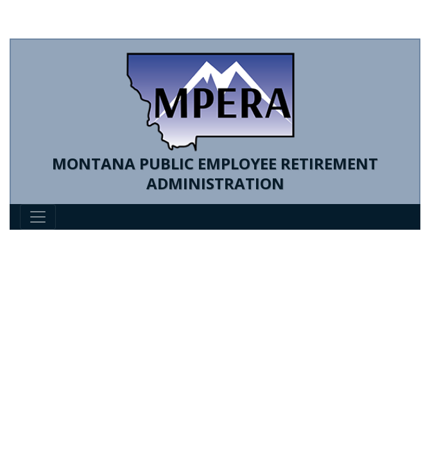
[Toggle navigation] (38, 217)
